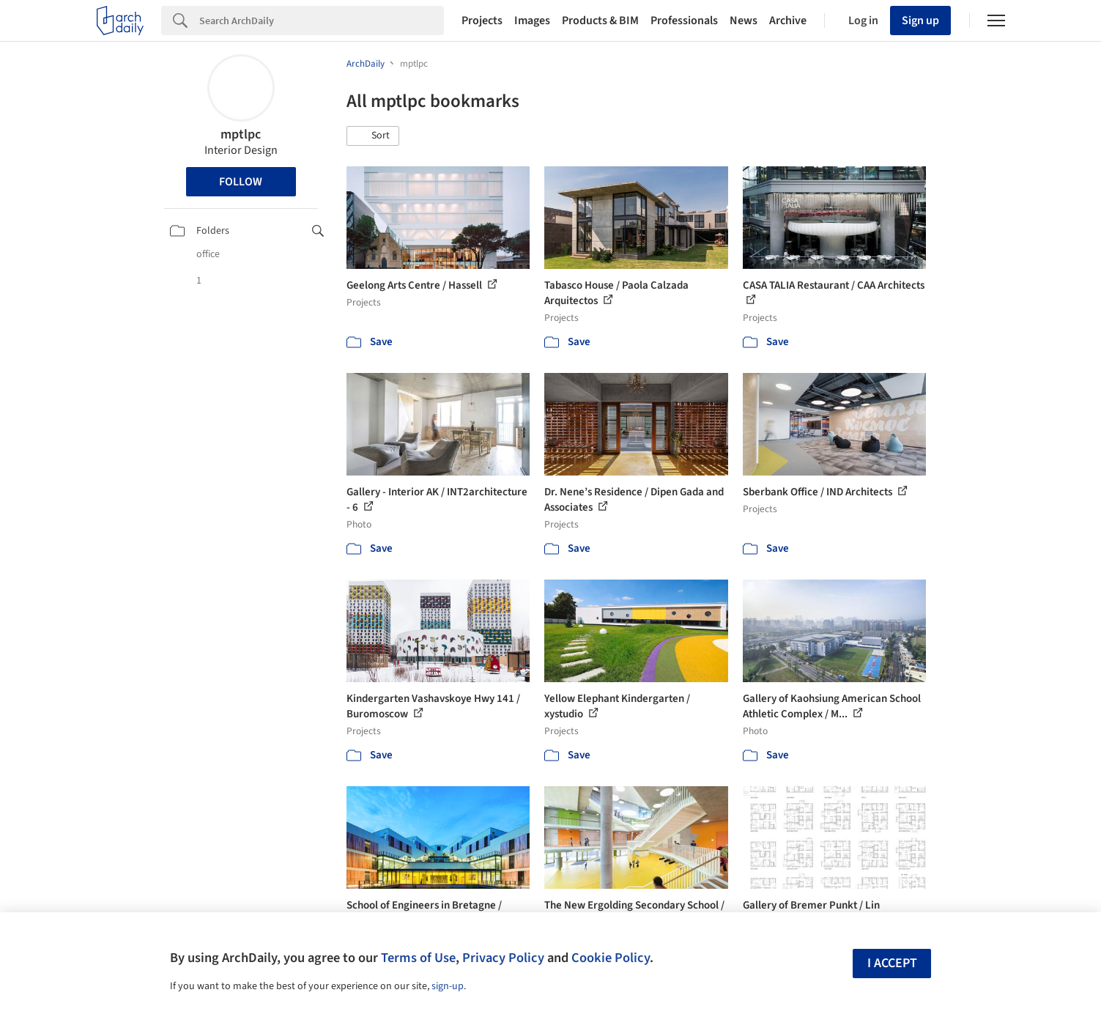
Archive (788, 20)
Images (532, 20)
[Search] (321, 20)
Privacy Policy (503, 957)
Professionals (684, 20)
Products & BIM (600, 20)
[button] (372, 136)
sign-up (447, 986)
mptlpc (240, 134)
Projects (482, 20)
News (743, 20)
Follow (240, 182)
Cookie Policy (610, 957)
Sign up (920, 20)
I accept (892, 963)
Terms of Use (418, 957)
